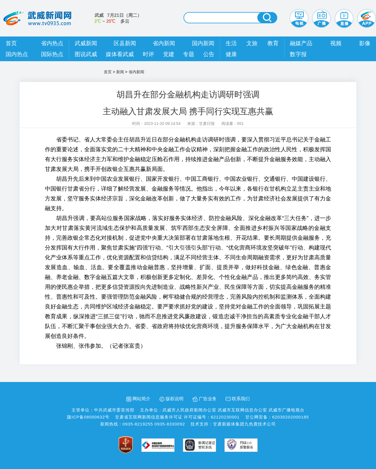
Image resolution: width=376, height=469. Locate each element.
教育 (273, 43)
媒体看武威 (120, 54)
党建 (168, 54)
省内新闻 (164, 43)
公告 (208, 54)
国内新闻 (203, 43)
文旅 (252, 43)
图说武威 (86, 54)
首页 (11, 43)
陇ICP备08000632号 (88, 417)
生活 (231, 43)
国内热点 (17, 54)
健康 (231, 54)
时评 (148, 54)
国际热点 (52, 54)
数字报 (298, 54)
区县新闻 (125, 43)
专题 (188, 54)
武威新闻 (86, 43)
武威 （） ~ (118, 18)
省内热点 (52, 43)
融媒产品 (301, 43)
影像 (364, 43)
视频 (335, 43)
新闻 (120, 72)
